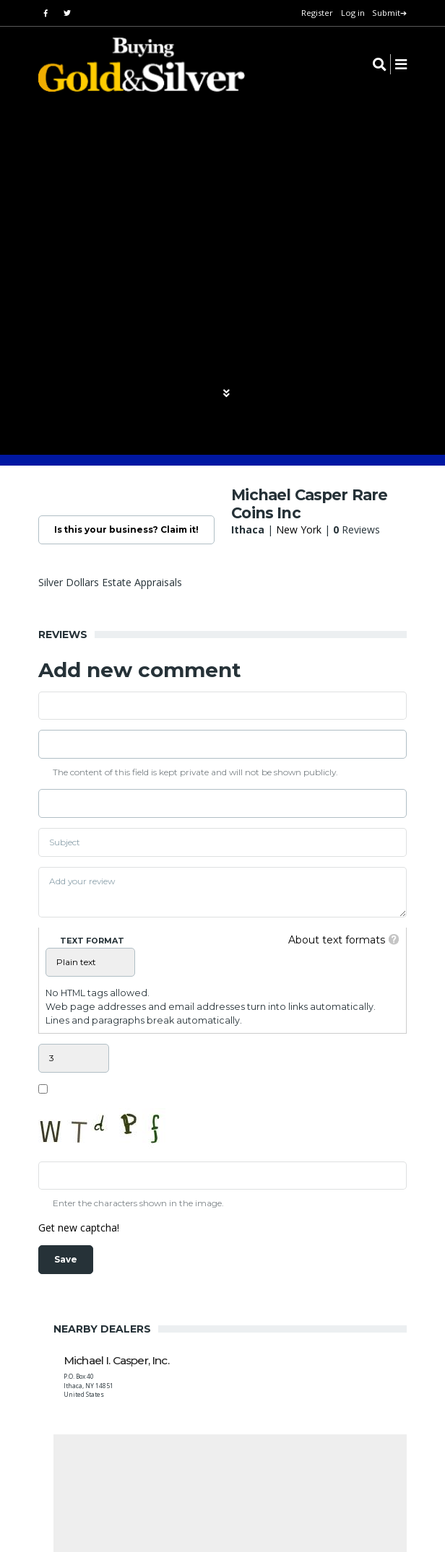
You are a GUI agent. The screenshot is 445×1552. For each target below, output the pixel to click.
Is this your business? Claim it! (126, 529)
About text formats (336, 939)
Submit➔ (389, 12)
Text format (92, 941)
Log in (353, 12)
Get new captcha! (78, 1227)
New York (298, 529)
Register (317, 12)
